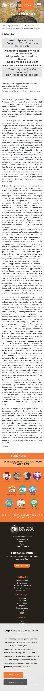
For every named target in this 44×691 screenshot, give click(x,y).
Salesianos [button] (22, 577)
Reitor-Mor (22, 598)
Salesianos (18, 26)
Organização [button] (22, 594)
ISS (11, 517)
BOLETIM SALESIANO (21, 515)
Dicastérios (22, 603)
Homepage (6, 26)
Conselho (22, 601)
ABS (17, 517)
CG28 (22, 610)
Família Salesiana (22, 590)
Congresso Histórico (32, 28)
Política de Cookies (15, 682)
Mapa (22, 621)
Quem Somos (22, 580)
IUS (23, 517)
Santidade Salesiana (22, 585)
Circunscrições (22, 608)
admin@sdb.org (22, 546)
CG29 (27, 4)
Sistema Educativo (22, 588)
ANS (2, 515)
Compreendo (13, 675)
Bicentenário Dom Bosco (11, 28)
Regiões (22, 605)
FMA (29, 517)
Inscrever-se (22, 565)
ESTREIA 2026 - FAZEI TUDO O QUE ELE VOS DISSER (23, 463)
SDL (9, 515)
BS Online (36, 515)
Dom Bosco (29, 26)
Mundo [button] (22, 617)
